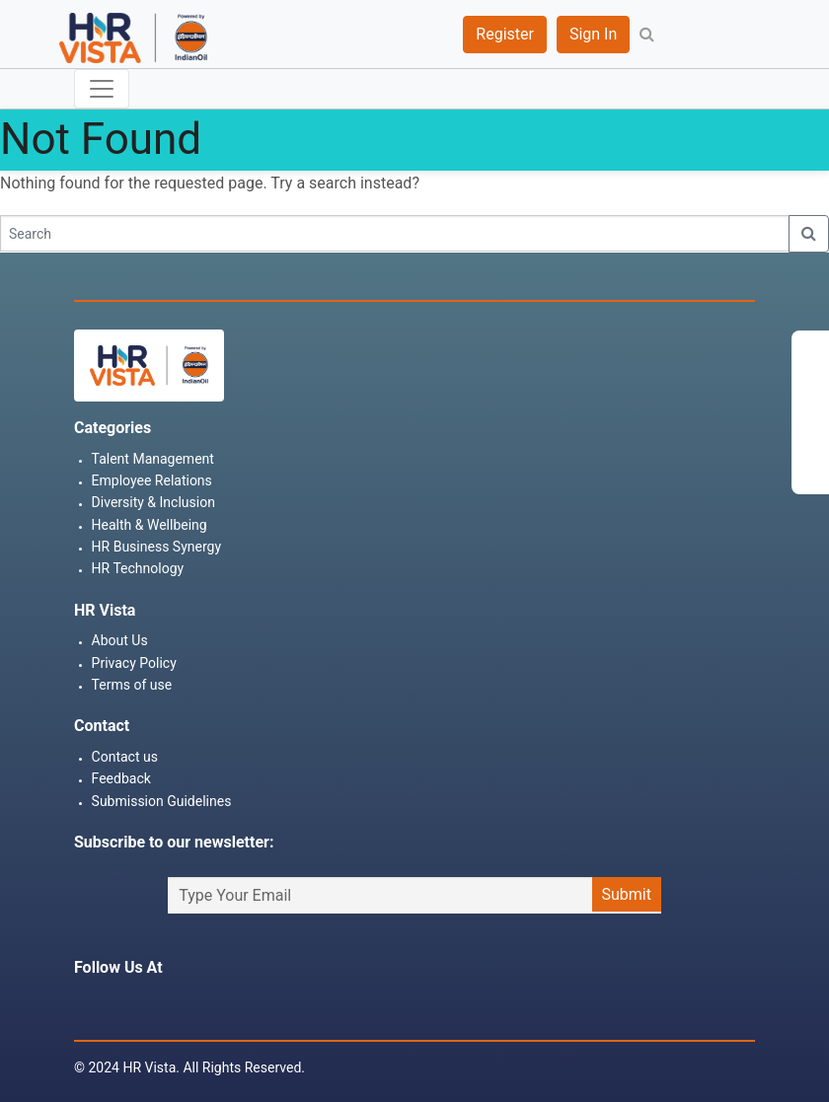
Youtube (230, 1004)
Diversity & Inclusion (153, 502)
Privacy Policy (134, 663)
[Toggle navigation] (101, 89)
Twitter (157, 1004)
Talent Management (153, 459)
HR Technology (138, 568)
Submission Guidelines (162, 801)
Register (505, 34)
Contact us (125, 757)
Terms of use (132, 685)
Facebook (84, 1004)
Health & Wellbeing (149, 525)
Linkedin (193, 1004)
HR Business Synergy (156, 546)
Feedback (121, 778)
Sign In (593, 34)
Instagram (120, 1004)
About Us (120, 640)
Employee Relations (152, 480)
